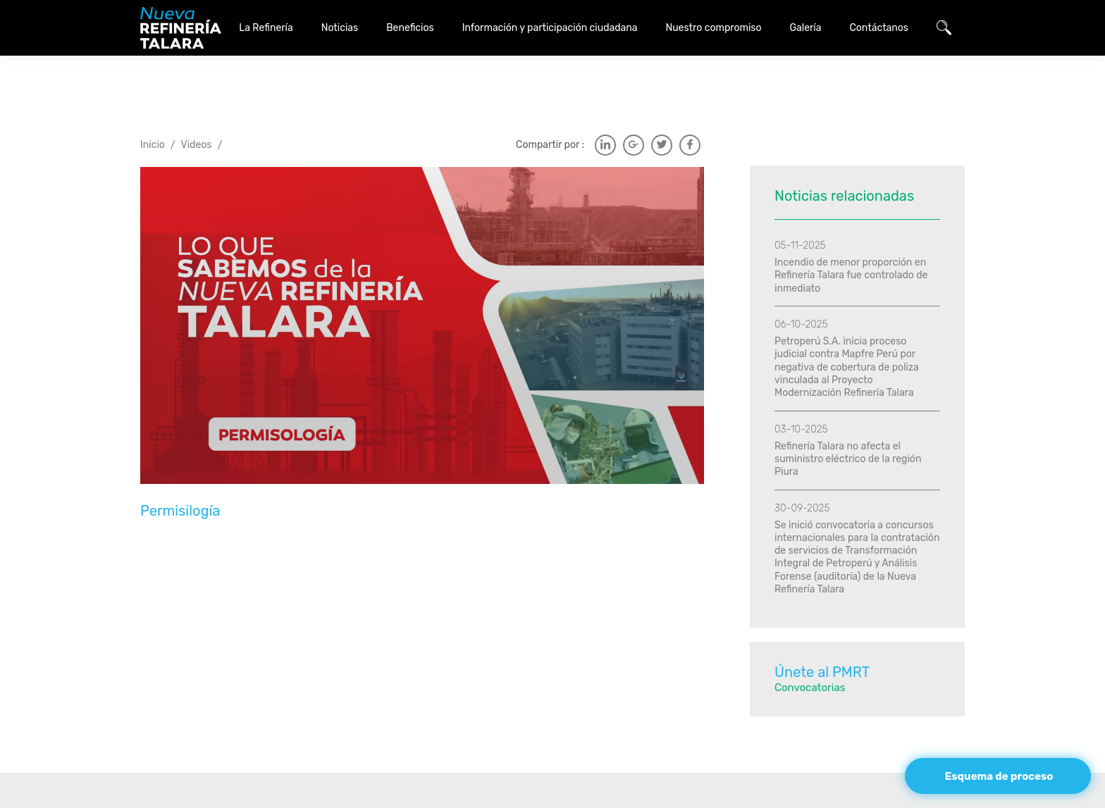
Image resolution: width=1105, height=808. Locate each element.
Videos (196, 110)
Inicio (152, 110)
